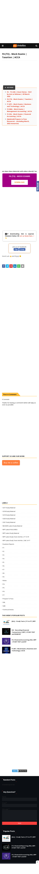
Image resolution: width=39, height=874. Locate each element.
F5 (3, 562)
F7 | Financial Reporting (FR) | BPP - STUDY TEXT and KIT (24, 847)
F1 (3, 548)
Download (20, 182)
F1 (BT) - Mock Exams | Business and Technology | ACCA (24, 650)
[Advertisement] (19, 21)
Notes (5, 580)
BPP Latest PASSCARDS (10, 529)
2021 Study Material (9, 522)
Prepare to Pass (8, 599)
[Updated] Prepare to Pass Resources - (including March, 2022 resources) (18, 121)
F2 (3, 551)
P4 (3, 584)
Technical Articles (8, 610)
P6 (3, 591)
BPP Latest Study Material (11, 533)
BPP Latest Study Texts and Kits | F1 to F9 (16, 537)
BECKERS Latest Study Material (12, 526)
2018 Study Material (9, 511)
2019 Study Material (9, 515)
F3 (3, 555)
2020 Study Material (9, 519)
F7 (3, 570)
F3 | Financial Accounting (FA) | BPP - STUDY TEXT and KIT (24, 641)
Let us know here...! (27, 236)
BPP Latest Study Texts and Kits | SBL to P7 (16, 540)
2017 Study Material (9, 508)
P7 (3, 595)
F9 (3, 577)
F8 (3, 573)
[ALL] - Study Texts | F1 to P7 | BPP (24, 621)
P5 (3, 588)
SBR (4, 606)
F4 (3, 559)
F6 (3, 566)
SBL (4, 602)
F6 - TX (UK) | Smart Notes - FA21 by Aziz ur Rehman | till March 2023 (19, 94)
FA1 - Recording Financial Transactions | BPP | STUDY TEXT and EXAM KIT (23, 632)
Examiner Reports (8, 544)
